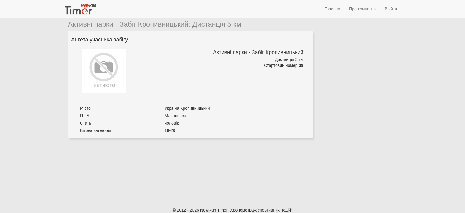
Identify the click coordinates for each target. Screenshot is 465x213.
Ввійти (391, 9)
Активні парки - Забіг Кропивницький (128, 24)
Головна (332, 9)
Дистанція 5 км (216, 24)
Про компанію (362, 9)
